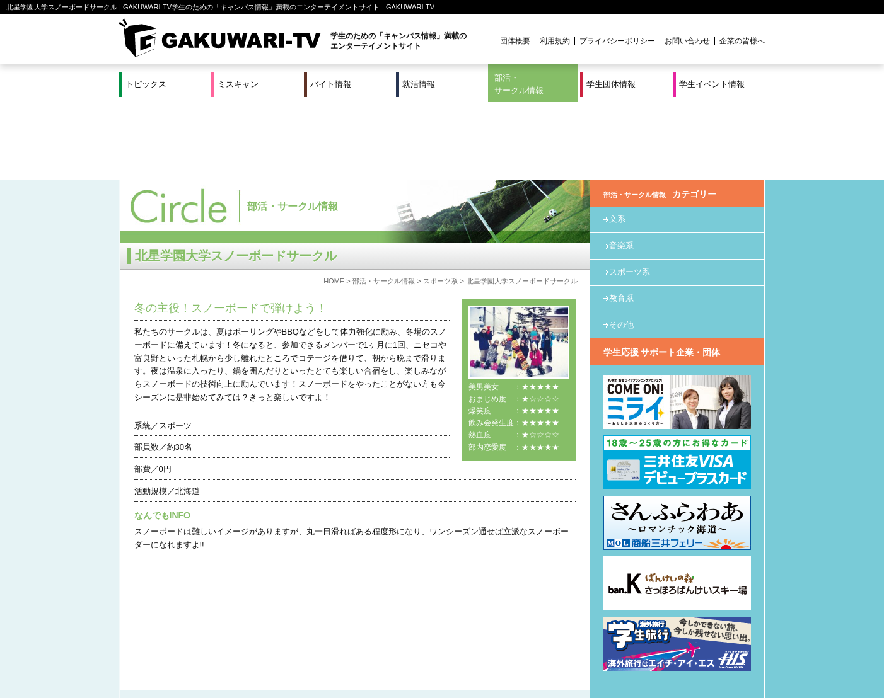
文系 (617, 142)
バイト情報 (330, 84)
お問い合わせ (687, 41)
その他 (621, 247)
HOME (333, 203)
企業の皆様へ (742, 41)
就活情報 (418, 84)
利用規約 (555, 41)
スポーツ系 (440, 203)
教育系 (621, 221)
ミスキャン (238, 84)
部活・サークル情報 (519, 84)
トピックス (145, 84)
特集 (356, 647)
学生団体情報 (611, 84)
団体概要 (515, 41)
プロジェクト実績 (357, 662)
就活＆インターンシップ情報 (293, 647)
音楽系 (621, 168)
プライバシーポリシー (617, 41)
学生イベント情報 (712, 84)
